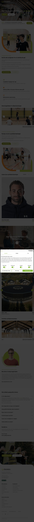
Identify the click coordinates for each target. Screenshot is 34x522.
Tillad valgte (17, 270)
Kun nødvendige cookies (6, 270)
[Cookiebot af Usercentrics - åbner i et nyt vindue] (29, 250)
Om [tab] (28, 253)
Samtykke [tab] (5, 253)
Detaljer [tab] (17, 253)
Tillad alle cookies (28, 270)
